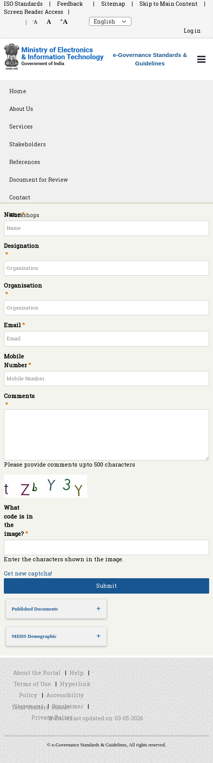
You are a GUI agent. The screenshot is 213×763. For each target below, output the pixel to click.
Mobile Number (15, 360)
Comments (18, 396)
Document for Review (38, 179)
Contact (19, 197)
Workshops (24, 215)
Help (76, 673)
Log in (192, 30)
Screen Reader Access (33, 11)
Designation (21, 246)
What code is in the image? (18, 521)
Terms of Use (32, 684)
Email (12, 325)
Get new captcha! (28, 573)
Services (21, 126)
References (24, 162)
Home (17, 91)
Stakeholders (27, 144)
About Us (21, 108)
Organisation (22, 285)
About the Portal (36, 673)
